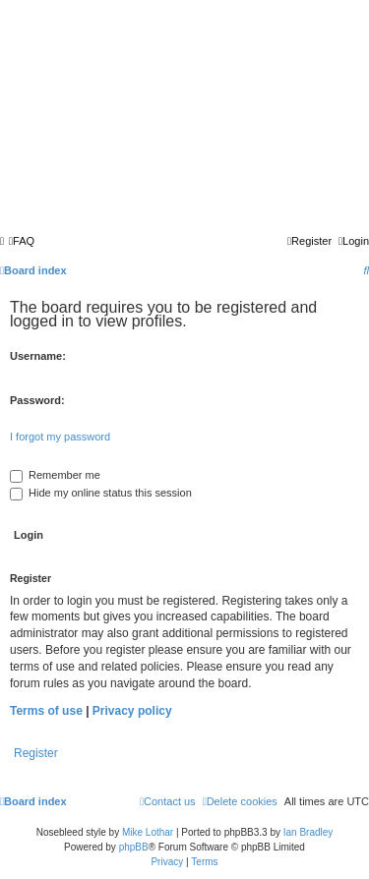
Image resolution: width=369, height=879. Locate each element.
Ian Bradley (308, 832)
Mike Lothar (147, 832)
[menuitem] (21, 241)
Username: (38, 356)
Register (36, 753)
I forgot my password (60, 436)
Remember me (55, 475)
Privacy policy (132, 711)
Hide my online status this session (101, 492)
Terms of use (46, 711)
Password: (37, 400)
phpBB (134, 847)
